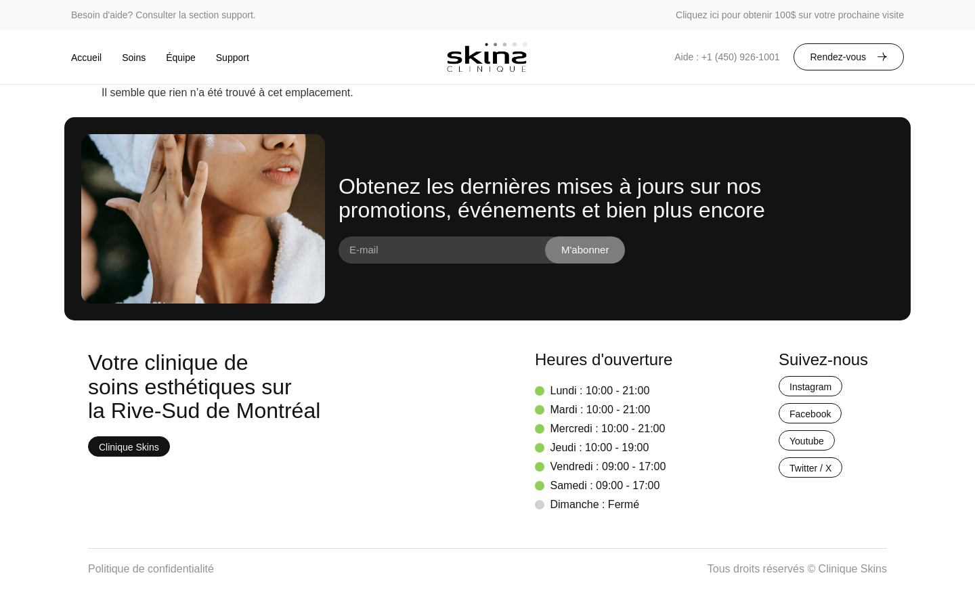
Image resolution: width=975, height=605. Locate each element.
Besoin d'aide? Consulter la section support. (163, 14)
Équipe (181, 57)
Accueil (86, 57)
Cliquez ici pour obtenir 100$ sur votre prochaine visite (790, 14)
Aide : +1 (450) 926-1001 (726, 56)
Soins (134, 57)
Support (232, 57)
